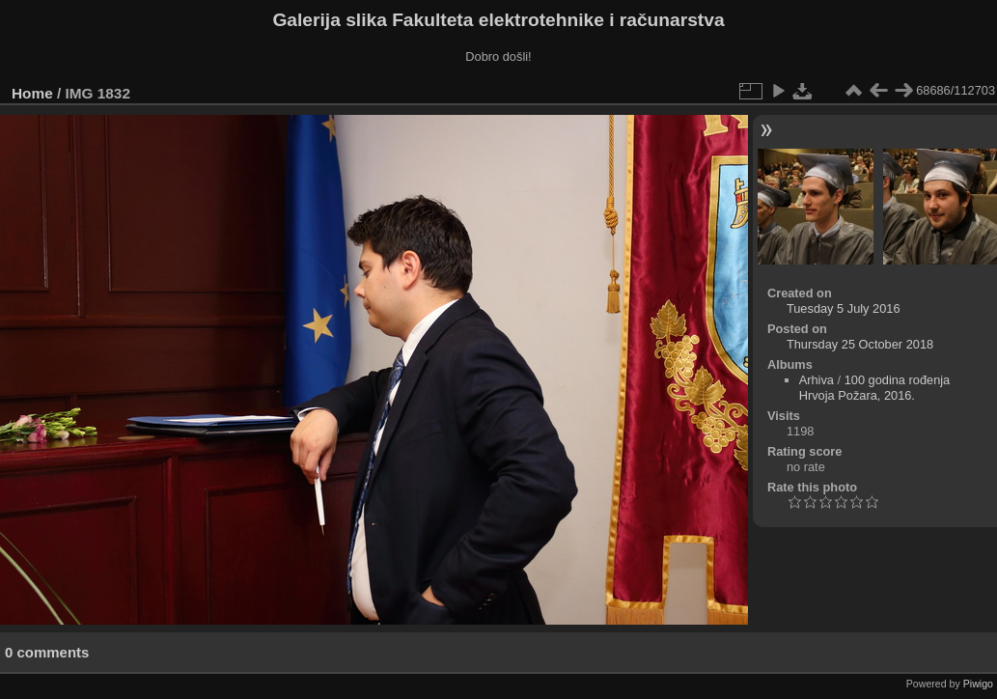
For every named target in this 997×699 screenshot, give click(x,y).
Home (32, 93)
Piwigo (978, 683)
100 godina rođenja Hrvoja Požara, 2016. (875, 388)
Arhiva (816, 380)
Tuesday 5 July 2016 (843, 308)
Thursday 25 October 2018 (860, 344)
